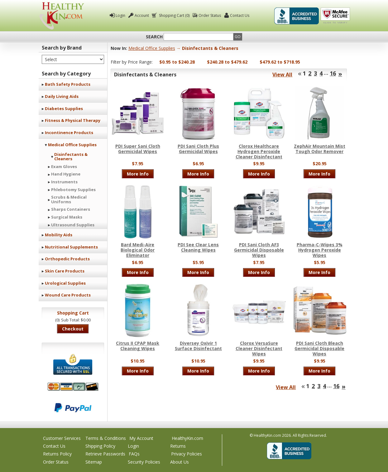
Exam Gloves (64, 166)
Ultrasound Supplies (72, 225)
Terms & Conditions (105, 438)
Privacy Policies (186, 454)
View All (282, 74)
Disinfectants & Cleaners (71, 156)
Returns (178, 446)
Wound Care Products (68, 295)
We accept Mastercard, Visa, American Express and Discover (72, 387)
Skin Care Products (64, 271)
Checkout (73, 329)
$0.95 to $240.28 (177, 62)
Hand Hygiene (65, 174)
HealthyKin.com (187, 438)
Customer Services (62, 438)
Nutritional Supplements (71, 247)
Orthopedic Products (67, 259)
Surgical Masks (66, 217)
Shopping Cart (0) (173, 15)
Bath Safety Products (67, 84)
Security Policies (144, 462)
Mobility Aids (58, 235)
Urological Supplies (65, 283)
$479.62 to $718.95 (280, 62)
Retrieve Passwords (105, 454)
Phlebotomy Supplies (73, 189)
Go (238, 36)
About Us (179, 462)
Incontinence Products (69, 132)
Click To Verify (335, 15)
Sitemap (93, 462)
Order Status (210, 15)
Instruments (64, 182)
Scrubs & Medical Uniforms (69, 199)
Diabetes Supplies (64, 108)
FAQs (134, 454)
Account (142, 15)
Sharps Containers (70, 209)
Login (120, 15)
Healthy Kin (61, 15)
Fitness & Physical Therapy (72, 120)
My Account (141, 438)
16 (333, 73)
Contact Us (239, 15)
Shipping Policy (100, 446)
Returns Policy (57, 454)
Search (154, 37)
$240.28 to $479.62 (227, 62)
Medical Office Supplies (72, 144)
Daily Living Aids (62, 96)
